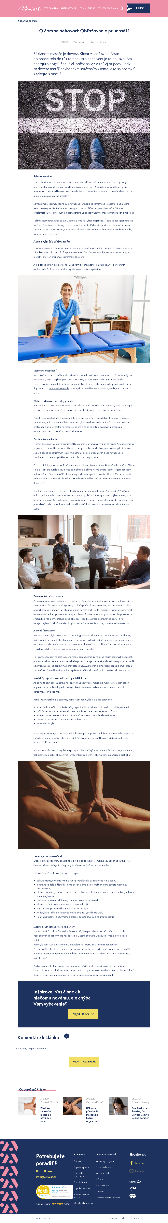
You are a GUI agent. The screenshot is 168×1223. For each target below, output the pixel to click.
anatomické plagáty (110, 384)
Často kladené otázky (105, 1167)
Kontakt (77, 1161)
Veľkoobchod (102, 1173)
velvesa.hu (125, 1218)
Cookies (100, 1191)
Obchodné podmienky (79, 1175)
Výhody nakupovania (83, 1203)
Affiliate (99, 1179)
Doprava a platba (81, 1167)
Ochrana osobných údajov (108, 1197)
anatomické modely (59, 388)
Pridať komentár (84, 1061)
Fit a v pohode (87, 8)
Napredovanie (68, 8)
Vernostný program (105, 1161)
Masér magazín (103, 1185)
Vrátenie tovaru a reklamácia (81, 1196)
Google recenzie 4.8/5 (52, 1203)
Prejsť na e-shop (83, 1014)
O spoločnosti (80, 1182)
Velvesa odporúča (108, 8)
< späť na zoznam (27, 20)
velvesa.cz (113, 1218)
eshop (135, 8)
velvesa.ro (137, 1218)
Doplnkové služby (82, 1188)
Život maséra (51, 8)
